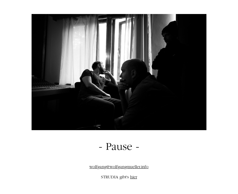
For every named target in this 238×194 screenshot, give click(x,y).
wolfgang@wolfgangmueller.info (118, 167)
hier (133, 177)
